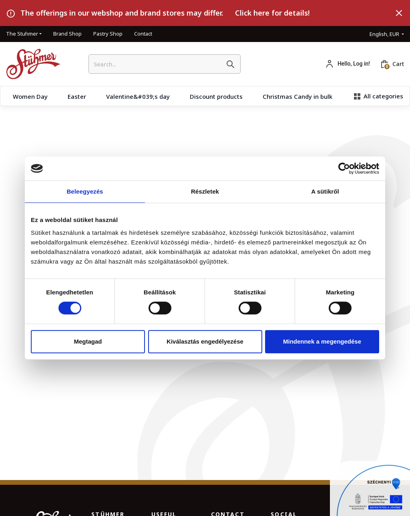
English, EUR (385, 34)
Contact (143, 33)
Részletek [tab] (205, 191)
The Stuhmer (22, 33)
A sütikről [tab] (325, 191)
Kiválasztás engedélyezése (205, 341)
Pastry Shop (108, 33)
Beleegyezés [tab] (84, 191)
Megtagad (88, 341)
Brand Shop (67, 33)
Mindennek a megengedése (322, 341)
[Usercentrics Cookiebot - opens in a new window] (344, 168)
